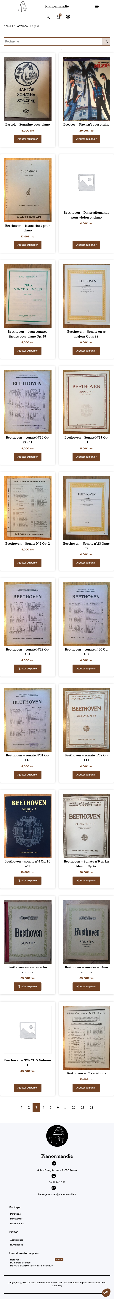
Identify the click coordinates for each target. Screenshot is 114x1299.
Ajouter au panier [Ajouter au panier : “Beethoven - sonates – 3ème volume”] (86, 986)
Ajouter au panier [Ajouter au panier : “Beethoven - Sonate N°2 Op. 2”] (27, 562)
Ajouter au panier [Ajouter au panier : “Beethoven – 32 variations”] (86, 1087)
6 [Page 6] (58, 1107)
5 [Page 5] (51, 1107)
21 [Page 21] (82, 1107)
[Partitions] (61, 1213)
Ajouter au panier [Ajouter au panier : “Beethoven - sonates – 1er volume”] (27, 986)
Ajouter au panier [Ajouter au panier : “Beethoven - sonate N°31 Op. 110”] (27, 774)
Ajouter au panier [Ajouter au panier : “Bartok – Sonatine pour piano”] (27, 139)
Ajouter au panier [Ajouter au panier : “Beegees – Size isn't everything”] (86, 139)
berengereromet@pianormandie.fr (57, 1194)
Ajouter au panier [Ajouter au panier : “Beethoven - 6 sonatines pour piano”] (27, 244)
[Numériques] (61, 1244)
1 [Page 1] (22, 1107)
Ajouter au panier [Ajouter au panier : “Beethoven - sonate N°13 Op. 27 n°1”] (27, 456)
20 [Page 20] (73, 1107)
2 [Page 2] (29, 1107)
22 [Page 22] (91, 1107)
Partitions (22, 26)
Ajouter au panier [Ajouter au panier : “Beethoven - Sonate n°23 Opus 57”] (86, 562)
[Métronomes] (61, 1223)
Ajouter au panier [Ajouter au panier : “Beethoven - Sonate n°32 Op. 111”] (86, 774)
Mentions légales (78, 1282)
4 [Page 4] (43, 1107)
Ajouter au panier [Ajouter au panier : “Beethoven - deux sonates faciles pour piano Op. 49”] (27, 350)
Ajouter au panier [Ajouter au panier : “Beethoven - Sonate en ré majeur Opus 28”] (86, 350)
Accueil (8, 26)
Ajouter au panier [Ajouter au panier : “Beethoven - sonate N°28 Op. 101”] (27, 668)
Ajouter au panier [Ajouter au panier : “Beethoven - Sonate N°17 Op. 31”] (86, 456)
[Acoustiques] (61, 1239)
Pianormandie (57, 6)
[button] (97, 7)
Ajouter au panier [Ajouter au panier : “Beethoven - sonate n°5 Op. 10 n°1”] (27, 880)
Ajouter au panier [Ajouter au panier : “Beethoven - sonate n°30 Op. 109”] (86, 668)
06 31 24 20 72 (57, 1182)
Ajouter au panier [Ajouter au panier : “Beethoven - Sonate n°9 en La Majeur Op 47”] (86, 880)
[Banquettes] (61, 1218)
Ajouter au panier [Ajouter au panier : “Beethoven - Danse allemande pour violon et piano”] (86, 244)
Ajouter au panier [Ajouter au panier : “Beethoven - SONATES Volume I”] (27, 1087)
